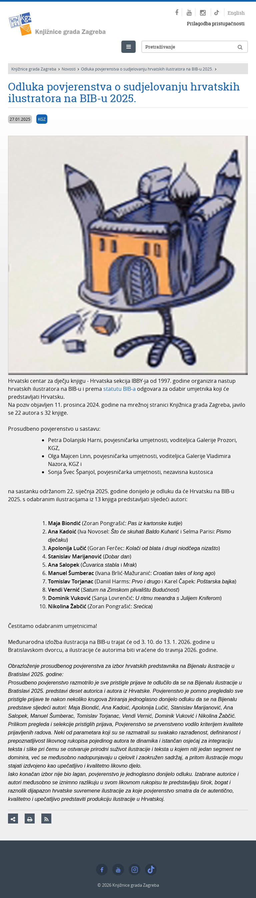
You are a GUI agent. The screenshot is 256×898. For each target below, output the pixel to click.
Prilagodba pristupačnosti (216, 23)
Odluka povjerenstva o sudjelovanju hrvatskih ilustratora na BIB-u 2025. (147, 69)
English (236, 13)
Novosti (69, 69)
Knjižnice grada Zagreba (33, 69)
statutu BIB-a (119, 388)
